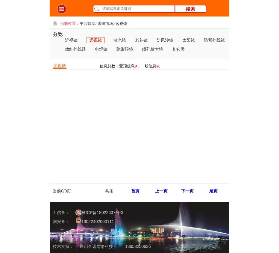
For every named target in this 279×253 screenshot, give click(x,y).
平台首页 (89, 23)
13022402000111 (94, 220)
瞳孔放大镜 (152, 49)
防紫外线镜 (214, 40)
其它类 (178, 49)
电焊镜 (101, 49)
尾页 (213, 191)
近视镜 (71, 40)
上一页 (161, 191)
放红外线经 (75, 49)
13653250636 (138, 246)
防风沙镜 (165, 40)
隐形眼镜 (124, 49)
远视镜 (121, 23)
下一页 (187, 191)
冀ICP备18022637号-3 (99, 213)
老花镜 (141, 40)
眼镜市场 (107, 23)
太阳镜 (188, 40)
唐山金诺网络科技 (96, 246)
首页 (135, 191)
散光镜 (119, 40)
